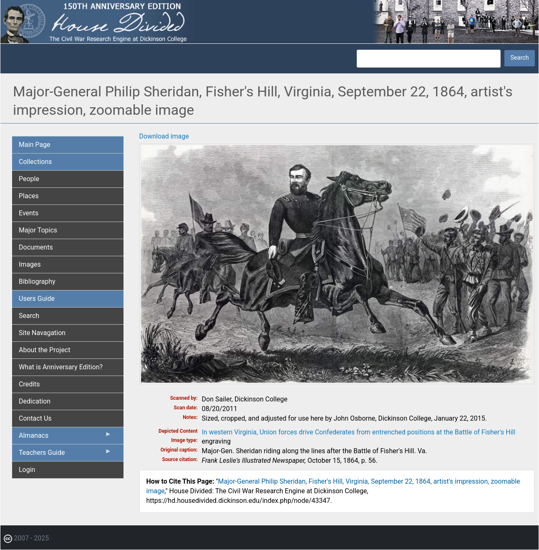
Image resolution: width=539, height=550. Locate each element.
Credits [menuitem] (29, 384)
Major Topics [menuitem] (38, 230)
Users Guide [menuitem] (37, 299)
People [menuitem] (29, 179)
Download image (164, 136)
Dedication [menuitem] (34, 401)
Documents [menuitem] (36, 247)
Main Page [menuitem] (34, 145)
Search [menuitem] (29, 316)
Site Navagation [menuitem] (42, 333)
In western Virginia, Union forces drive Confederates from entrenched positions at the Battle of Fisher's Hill (359, 432)
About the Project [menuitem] (44, 350)
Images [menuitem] (30, 264)
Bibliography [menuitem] (37, 281)
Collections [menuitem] (35, 162)
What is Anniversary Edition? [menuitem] (61, 367)
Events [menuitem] (28, 213)
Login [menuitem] (27, 470)
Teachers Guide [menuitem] (65, 454)
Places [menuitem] (29, 196)
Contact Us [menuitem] (35, 418)
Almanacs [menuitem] (65, 437)
